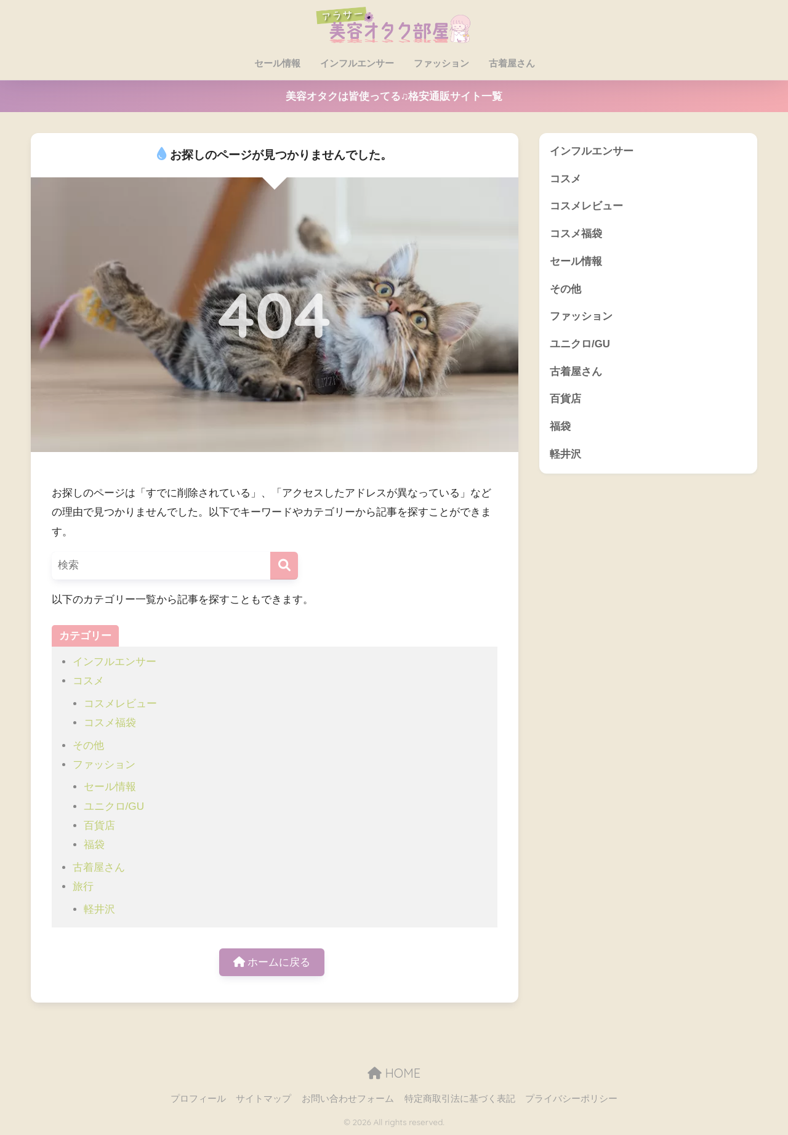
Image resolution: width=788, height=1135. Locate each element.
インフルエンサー (356, 63)
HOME (394, 1073)
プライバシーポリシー (571, 1099)
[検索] (284, 566)
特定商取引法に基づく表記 (459, 1099)
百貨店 (99, 825)
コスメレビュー (120, 703)
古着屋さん (511, 63)
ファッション (440, 63)
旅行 (83, 886)
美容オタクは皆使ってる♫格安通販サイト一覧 (394, 96)
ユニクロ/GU (114, 806)
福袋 (94, 844)
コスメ (88, 681)
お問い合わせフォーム (348, 1099)
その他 (88, 745)
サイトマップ (263, 1099)
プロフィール (198, 1099)
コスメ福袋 (110, 723)
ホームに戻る (272, 962)
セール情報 (276, 63)
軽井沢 (99, 909)
